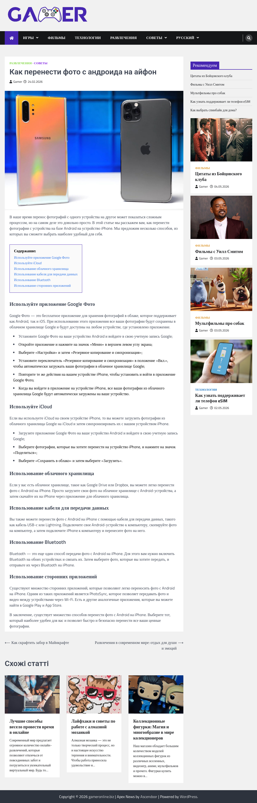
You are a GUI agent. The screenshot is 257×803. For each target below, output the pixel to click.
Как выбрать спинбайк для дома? (213, 109)
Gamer (16, 81)
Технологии (88, 37)
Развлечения (123, 37)
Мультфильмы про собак (207, 92)
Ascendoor (148, 796)
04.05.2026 (219, 186)
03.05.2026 (219, 258)
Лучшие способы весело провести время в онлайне (32, 726)
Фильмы (56, 37)
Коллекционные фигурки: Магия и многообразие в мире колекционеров (153, 729)
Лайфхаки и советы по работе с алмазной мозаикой (93, 726)
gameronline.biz (101, 796)
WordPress (188, 796)
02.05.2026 (219, 408)
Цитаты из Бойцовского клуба (211, 75)
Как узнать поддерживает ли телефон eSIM (220, 101)
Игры (28, 37)
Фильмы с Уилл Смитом (207, 84)
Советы (154, 37)
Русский (185, 37)
